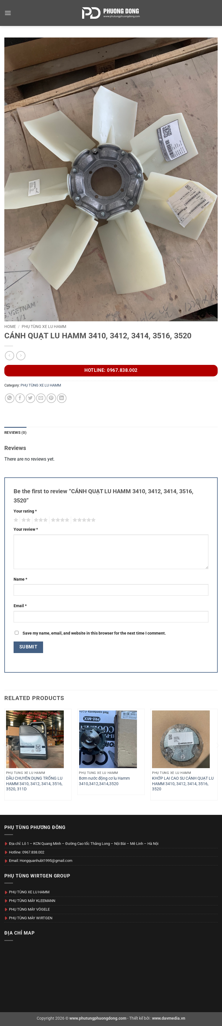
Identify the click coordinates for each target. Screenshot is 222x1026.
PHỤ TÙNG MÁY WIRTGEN (30, 918)
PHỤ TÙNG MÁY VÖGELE (29, 909)
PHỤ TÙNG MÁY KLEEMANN (32, 901)
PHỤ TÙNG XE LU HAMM (44, 326)
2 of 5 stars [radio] (25, 520)
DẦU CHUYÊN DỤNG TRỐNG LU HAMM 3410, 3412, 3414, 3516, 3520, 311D (34, 783)
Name (20, 579)
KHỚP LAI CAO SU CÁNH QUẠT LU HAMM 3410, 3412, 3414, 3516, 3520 (183, 783)
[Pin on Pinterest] (51, 398)
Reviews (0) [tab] (15, 432)
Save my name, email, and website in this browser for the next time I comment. (94, 633)
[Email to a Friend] (41, 398)
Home (10, 326)
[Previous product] (20, 355)
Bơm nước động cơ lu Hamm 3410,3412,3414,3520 (104, 781)
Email (20, 605)
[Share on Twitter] (30, 398)
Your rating (25, 511)
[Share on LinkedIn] (61, 398)
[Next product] (9, 355)
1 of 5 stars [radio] (15, 520)
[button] (7, 13)
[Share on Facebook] (20, 398)
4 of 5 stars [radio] (59, 520)
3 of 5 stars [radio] (40, 520)
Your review (26, 529)
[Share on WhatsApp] (9, 398)
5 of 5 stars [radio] (83, 520)
